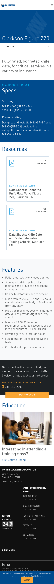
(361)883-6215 (29, 499)
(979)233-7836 (29, 528)
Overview (9, 46)
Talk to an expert (27, 395)
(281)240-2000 (15, 481)
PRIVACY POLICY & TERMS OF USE (16, 569)
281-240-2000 (12, 386)
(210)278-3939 (29, 538)
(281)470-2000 (29, 519)
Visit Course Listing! (14, 459)
